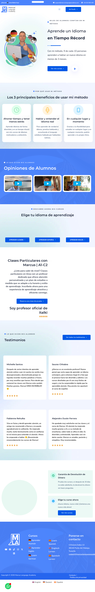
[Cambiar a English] (36, 582)
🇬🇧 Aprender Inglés (34, 549)
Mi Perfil (73, 9)
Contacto (72, 575)
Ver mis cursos (57, 68)
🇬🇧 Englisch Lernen (54, 550)
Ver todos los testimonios (76, 455)
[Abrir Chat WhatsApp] (8, 586)
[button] (59, 9)
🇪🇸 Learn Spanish (53, 542)
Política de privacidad (78, 577)
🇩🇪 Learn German (32, 557)
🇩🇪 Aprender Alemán (34, 542)
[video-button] (75, 69)
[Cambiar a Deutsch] (47, 582)
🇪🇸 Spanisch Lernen (54, 557)
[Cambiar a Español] (58, 582)
